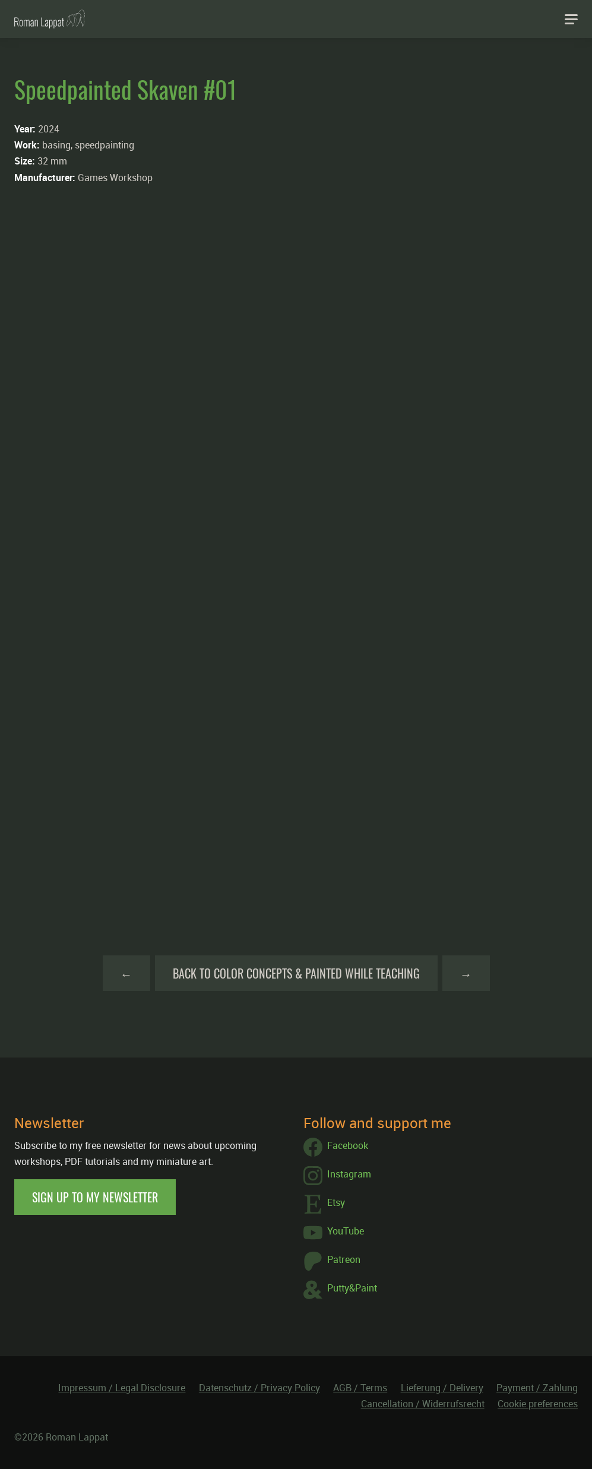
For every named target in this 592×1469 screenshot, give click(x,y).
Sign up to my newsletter (95, 1197)
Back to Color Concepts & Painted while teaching (296, 973)
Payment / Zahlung (537, 1387)
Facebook (335, 1147)
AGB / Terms (360, 1387)
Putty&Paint (340, 1289)
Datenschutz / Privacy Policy (259, 1387)
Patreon (331, 1261)
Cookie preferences (538, 1403)
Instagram (337, 1175)
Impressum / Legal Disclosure (121, 1387)
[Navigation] (571, 19)
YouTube (333, 1232)
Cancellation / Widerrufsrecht (423, 1403)
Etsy (324, 1204)
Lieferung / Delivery (442, 1387)
